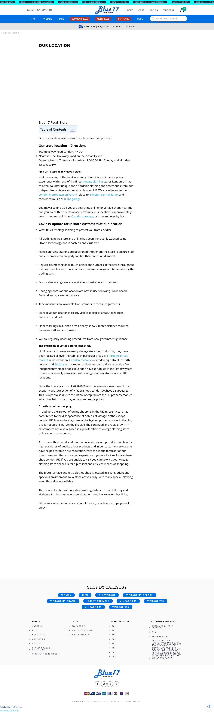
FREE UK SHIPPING (70, 2)
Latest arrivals (98, 601)
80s (114, 652)
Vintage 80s (93, 607)
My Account (79, 626)
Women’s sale (80, 18)
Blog (140, 18)
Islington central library (103, 194)
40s (114, 635)
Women (47, 18)
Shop (33, 18)
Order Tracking (81, 635)
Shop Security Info (82, 630)
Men (61, 18)
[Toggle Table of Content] (71, 129)
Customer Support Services (162, 627)
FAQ (154, 632)
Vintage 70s (155, 601)
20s (114, 626)
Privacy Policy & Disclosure (41, 649)
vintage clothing (92, 181)
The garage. (74, 199)
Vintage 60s (128, 601)
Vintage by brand (63, 601)
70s (114, 648)
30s (114, 630)
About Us (37, 626)
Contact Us (168, 10)
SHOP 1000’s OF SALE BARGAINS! (38, 2)
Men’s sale (103, 18)
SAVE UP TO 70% (121, 2)
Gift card (124, 18)
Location (153, 10)
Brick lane (61, 364)
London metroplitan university (58, 194)
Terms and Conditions (44, 654)
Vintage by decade (139, 595)
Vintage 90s (120, 607)
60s (114, 643)
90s (114, 656)
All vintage (107, 595)
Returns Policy (160, 636)
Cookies (36, 643)
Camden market (79, 360)
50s (114, 639)
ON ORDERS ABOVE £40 (96, 2)
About (141, 10)
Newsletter (38, 635)
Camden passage (82, 216)
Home (130, 10)
